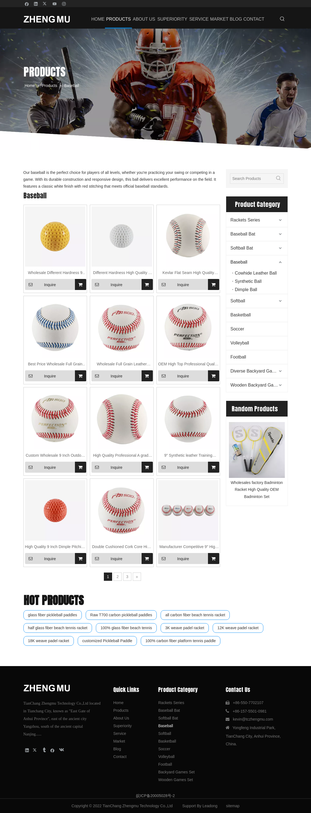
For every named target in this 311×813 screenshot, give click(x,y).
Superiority (122, 726)
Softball (238, 301)
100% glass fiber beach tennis (126, 628)
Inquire (40, 284)
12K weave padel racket (237, 628)
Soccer (237, 329)
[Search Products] (252, 179)
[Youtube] (54, 3)
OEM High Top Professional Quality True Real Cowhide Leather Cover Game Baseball (188, 365)
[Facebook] (26, 3)
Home (118, 702)
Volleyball (240, 343)
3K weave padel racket (184, 628)
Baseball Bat (243, 234)
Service (119, 733)
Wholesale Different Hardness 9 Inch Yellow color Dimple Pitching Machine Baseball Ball (55, 273)
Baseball (239, 262)
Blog (117, 749)
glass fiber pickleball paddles (52, 615)
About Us (121, 718)
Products (120, 710)
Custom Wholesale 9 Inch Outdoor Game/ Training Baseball (55, 456)
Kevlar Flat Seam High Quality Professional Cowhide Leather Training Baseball (188, 273)
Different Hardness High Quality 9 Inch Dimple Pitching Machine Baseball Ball (121, 273)
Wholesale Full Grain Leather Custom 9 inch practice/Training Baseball (122, 365)
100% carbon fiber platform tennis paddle (180, 641)
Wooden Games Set (175, 780)
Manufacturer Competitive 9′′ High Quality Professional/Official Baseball (188, 547)
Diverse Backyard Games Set (259, 371)
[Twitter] (45, 3)
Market (119, 741)
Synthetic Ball (248, 281)
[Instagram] (64, 3)
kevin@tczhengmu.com (253, 719)
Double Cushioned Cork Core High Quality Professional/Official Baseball (122, 547)
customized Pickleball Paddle (107, 641)
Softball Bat (242, 248)
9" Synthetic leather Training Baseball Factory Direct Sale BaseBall (188, 456)
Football (238, 357)
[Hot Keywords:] (282, 19)
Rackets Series (245, 220)
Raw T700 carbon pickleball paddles (121, 615)
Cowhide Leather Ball (256, 273)
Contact (119, 756)
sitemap (233, 806)
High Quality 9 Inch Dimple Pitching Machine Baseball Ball (55, 547)
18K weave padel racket (48, 641)
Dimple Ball (246, 289)
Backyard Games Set (176, 772)
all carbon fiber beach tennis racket (195, 615)
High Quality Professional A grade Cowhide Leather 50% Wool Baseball (122, 456)
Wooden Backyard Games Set (259, 385)
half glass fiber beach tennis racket (58, 628)
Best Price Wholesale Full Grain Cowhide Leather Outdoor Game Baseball (55, 365)
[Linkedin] (36, 3)
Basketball (241, 315)
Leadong (210, 806)
